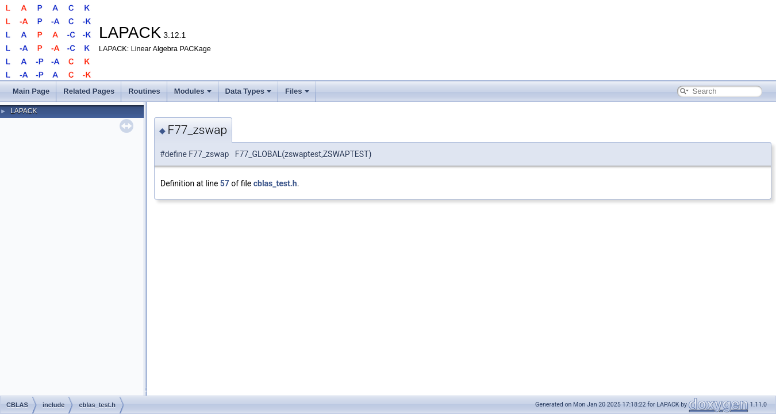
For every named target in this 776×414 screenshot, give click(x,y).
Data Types (248, 91)
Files (297, 91)
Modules (193, 91)
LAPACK (23, 111)
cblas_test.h (275, 183)
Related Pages (88, 91)
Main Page (31, 91)
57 (224, 183)
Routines (144, 91)
